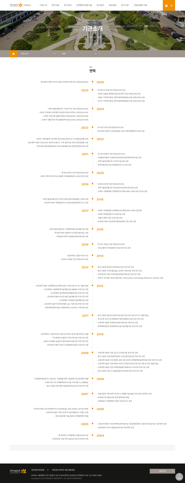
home (13, 53)
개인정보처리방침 (37, 470)
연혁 (99, 37)
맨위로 (179, 478)
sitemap (171, 5)
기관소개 (92, 37)
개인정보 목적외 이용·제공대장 (63, 470)
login (166, 5)
